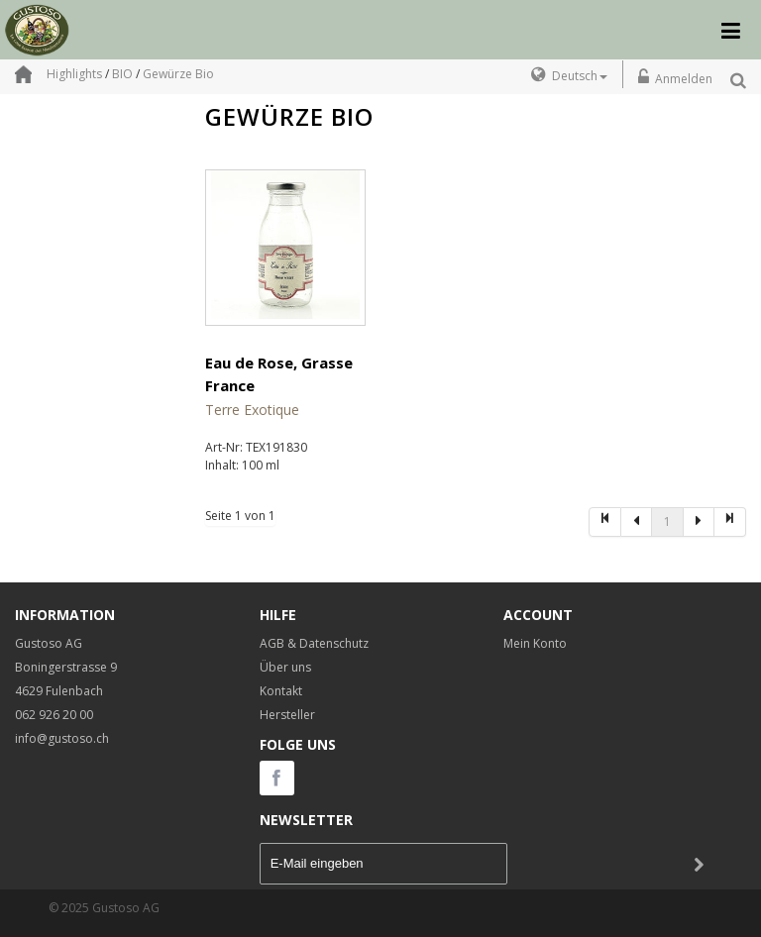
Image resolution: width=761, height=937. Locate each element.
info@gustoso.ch (62, 738)
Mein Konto (535, 643)
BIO (122, 73)
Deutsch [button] (579, 75)
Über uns (285, 667)
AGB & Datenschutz (314, 643)
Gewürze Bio (178, 73)
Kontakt (281, 690)
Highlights (74, 73)
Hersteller (287, 714)
